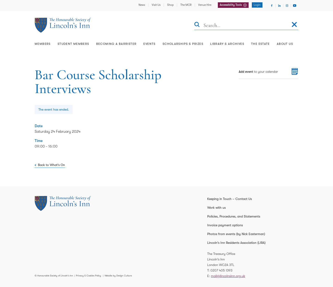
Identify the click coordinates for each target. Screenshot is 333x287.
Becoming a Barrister (116, 43)
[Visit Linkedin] (279, 5)
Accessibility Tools (231, 4)
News (142, 4)
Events (149, 43)
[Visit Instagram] (287, 5)
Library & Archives (227, 43)
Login (257, 4)
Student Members (73, 43)
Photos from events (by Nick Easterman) (236, 234)
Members (43, 43)
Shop (170, 4)
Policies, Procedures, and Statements (233, 216)
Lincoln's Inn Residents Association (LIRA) (236, 243)
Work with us (216, 207)
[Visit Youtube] (294, 5)
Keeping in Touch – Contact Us (229, 199)
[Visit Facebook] (271, 5)
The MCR (185, 4)
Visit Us (156, 4)
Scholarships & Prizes (183, 43)
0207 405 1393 (221, 270)
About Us (285, 43)
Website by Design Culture (118, 275)
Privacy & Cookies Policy (88, 275)
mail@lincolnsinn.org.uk (228, 276)
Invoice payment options (225, 225)
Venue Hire (204, 4)
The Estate (260, 43)
